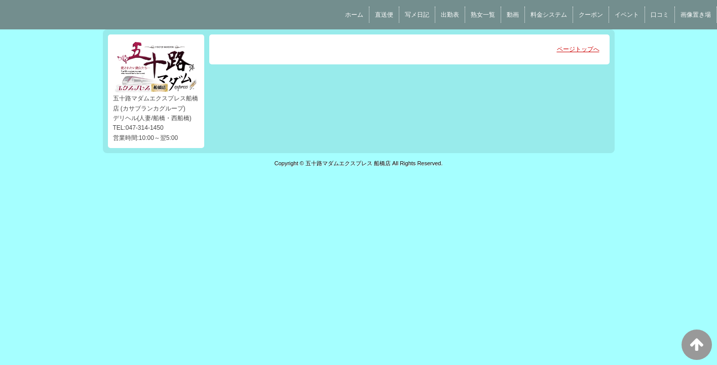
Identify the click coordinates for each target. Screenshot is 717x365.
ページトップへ (578, 49)
